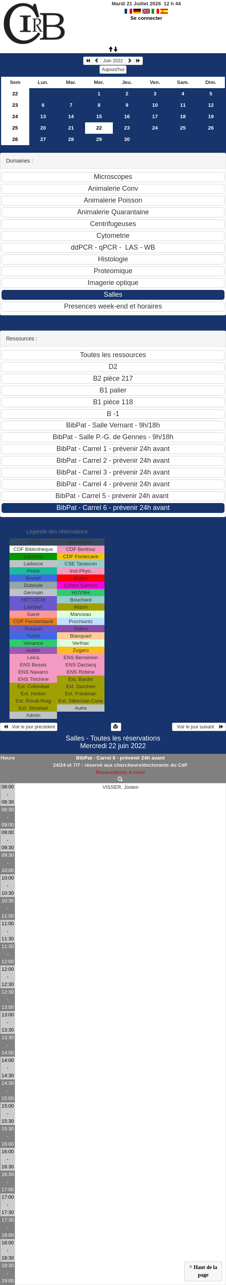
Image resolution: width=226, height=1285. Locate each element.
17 (155, 116)
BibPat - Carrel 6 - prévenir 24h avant (120, 758)
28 (71, 139)
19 (211, 116)
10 (155, 105)
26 (211, 128)
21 (71, 128)
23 (15, 105)
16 (127, 116)
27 (43, 139)
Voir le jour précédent (28, 727)
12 (211, 105)
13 (43, 116)
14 (71, 116)
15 (99, 116)
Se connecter (146, 18)
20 (43, 128)
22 (15, 94)
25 (15, 128)
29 (99, 139)
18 (183, 116)
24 (15, 116)
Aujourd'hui (113, 69)
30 (127, 139)
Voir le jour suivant (199, 727)
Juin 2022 (113, 60)
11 (183, 105)
